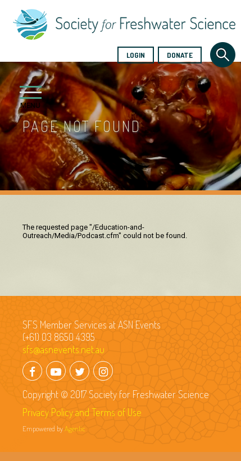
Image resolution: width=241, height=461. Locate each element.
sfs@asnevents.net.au (63, 349)
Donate (180, 55)
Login (135, 55)
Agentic (75, 428)
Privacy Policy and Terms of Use (82, 412)
